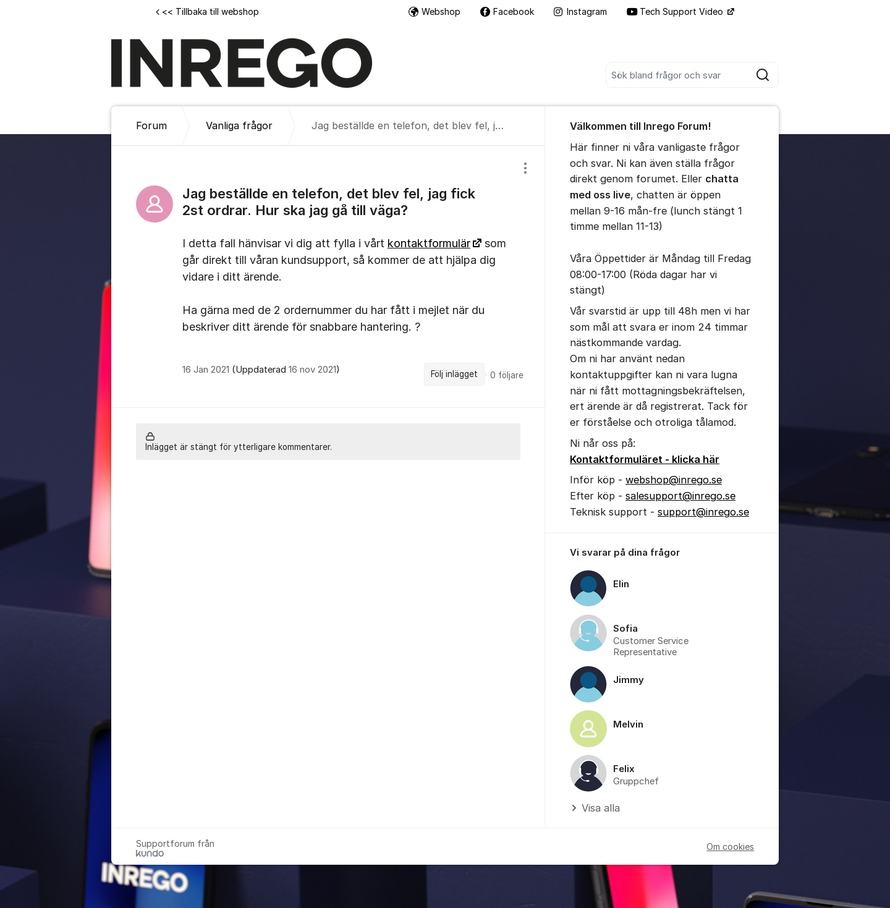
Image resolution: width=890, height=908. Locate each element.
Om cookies (730, 846)
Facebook (507, 11)
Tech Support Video (676, 11)
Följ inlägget (454, 374)
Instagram (580, 11)
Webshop (434, 11)
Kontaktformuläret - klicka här (644, 459)
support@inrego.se (703, 512)
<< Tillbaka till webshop (207, 11)
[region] (328, 276)
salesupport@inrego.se (680, 496)
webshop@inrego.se (673, 479)
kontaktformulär (429, 243)
